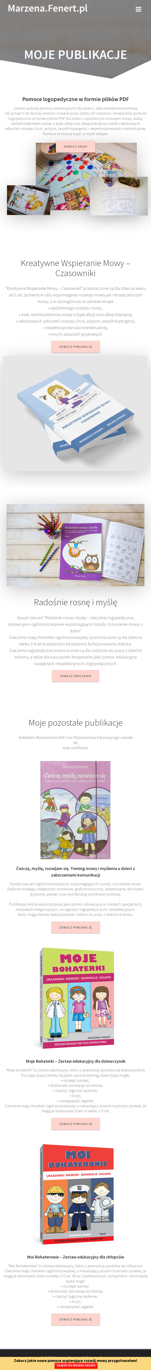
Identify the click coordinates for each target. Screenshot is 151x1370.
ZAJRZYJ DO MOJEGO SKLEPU (76, 1365)
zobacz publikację (75, 1124)
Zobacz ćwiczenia (75, 676)
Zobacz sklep (75, 146)
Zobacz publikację (75, 347)
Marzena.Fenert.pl (48, 8)
